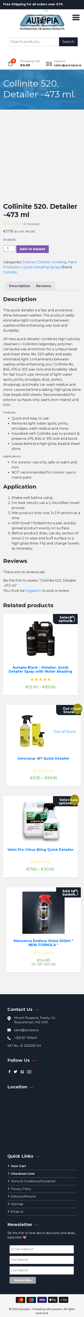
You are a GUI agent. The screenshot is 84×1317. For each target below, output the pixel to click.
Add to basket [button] (68, 892)
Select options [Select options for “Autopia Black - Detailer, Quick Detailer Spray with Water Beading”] (65, 619)
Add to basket (32, 249)
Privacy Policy (21, 1189)
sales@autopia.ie (67, 65)
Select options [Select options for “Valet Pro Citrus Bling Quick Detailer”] (65, 801)
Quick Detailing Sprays (42, 267)
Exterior (29, 262)
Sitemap (17, 1204)
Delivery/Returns (23, 1196)
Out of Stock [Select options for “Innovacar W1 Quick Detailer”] (68, 710)
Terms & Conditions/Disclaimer (33, 1181)
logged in (34, 591)
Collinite (10, 272)
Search (68, 42)
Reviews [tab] (43, 286)
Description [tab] (19, 286)
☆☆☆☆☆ (21, 223)
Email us (17, 1212)
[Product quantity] (9, 248)
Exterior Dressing (52, 262)
